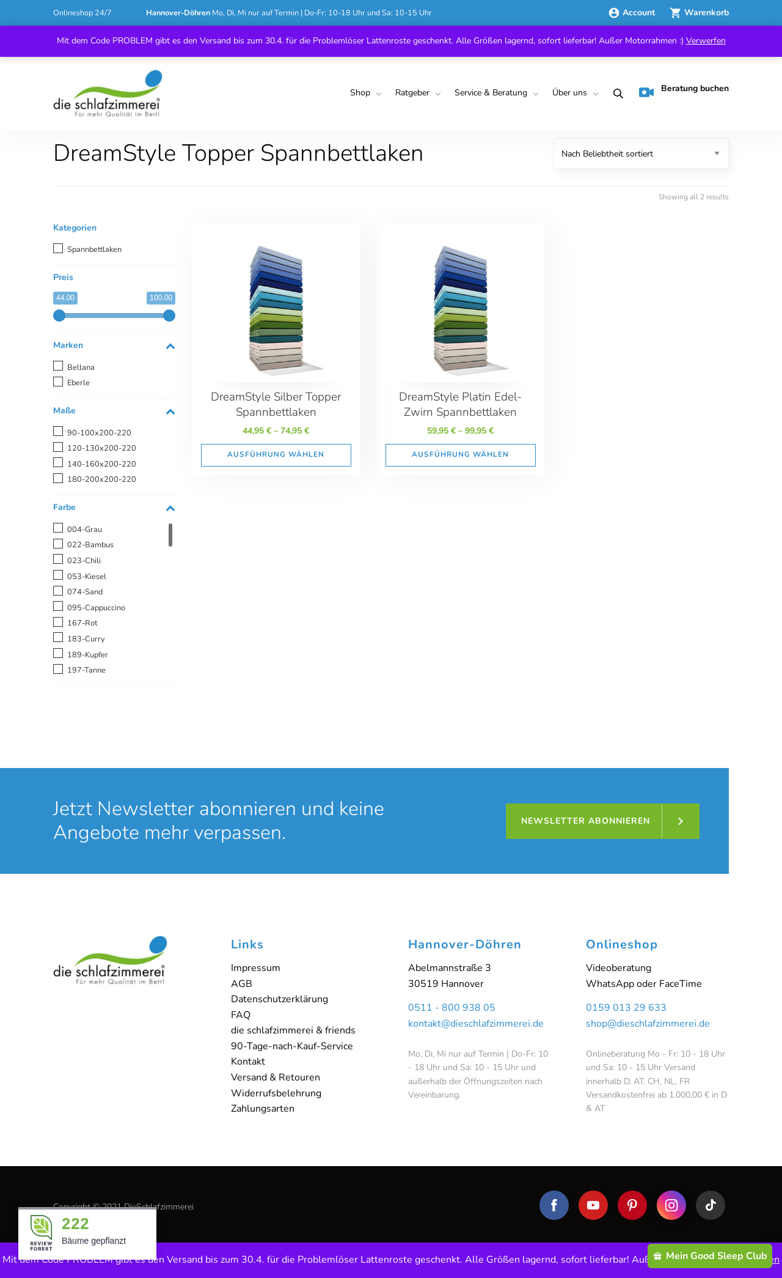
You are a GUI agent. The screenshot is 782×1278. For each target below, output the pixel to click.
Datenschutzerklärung (279, 999)
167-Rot (82, 623)
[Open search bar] (616, 93)
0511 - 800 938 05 (451, 1007)
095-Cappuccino (96, 607)
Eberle (78, 382)
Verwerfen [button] (706, 40)
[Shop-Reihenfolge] (641, 153)
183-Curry (86, 639)
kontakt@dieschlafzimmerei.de (476, 1023)
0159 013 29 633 (626, 1007)
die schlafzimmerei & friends (293, 1030)
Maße (114, 411)
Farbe (114, 508)
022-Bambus (90, 544)
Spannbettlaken (94, 249)
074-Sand (85, 591)
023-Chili (84, 560)
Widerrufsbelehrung (276, 1093)
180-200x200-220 (101, 479)
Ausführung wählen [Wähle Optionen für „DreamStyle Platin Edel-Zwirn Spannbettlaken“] (460, 454)
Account (632, 12)
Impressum (255, 968)
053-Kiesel (86, 576)
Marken (114, 346)
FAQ (240, 1015)
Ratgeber (412, 92)
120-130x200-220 (101, 448)
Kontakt (248, 1061)
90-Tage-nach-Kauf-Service (292, 1046)
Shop (360, 92)
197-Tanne (86, 670)
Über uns (569, 92)
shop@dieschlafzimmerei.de (648, 1023)
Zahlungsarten (262, 1108)
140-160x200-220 (101, 464)
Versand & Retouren (275, 1077)
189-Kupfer (87, 654)
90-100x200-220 (99, 432)
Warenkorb (699, 12)
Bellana (81, 367)
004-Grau (84, 529)
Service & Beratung (491, 92)
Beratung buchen (684, 91)
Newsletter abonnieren (585, 821)
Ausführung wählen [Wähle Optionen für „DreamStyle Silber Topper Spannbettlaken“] (275, 454)
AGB (241, 984)
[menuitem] (364, 93)
